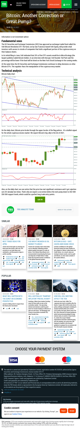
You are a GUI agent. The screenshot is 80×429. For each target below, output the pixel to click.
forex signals (9, 264)
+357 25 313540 (9, 390)
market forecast (10, 259)
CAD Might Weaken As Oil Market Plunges (38, 242)
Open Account (54, 4)
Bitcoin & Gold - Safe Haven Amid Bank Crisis (64, 242)
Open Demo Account (38, 4)
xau (4, 266)
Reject (63, 411)
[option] (13, 360)
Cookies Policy (17, 414)
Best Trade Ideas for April (11, 242)
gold (18, 264)
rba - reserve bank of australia (40, 317)
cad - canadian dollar (12, 262)
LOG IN (40, 199)
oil (12, 309)
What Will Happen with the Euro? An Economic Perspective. (12, 298)
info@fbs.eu (7, 392)
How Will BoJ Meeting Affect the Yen (63, 297)
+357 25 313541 (19, 390)
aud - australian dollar (62, 336)
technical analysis (19, 260)
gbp (23, 257)
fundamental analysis (12, 257)
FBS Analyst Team (25, 209)
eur (7, 309)
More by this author (65, 210)
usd (23, 262)
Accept (72, 411)
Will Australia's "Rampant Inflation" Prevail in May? (39, 297)
